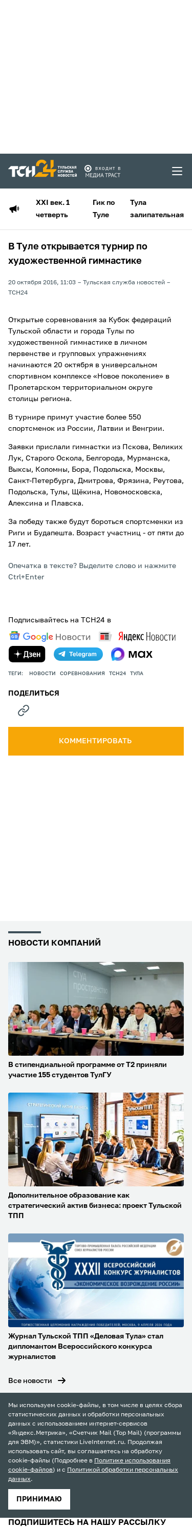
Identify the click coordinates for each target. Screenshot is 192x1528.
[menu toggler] (178, 171)
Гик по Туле (104, 209)
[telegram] (78, 654)
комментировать (96, 741)
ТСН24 (117, 673)
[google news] (50, 636)
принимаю (39, 1499)
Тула (136, 673)
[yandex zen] (27, 654)
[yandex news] (137, 636)
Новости (42, 673)
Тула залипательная (157, 209)
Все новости (30, 1381)
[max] (132, 654)
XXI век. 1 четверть (53, 209)
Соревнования (82, 673)
